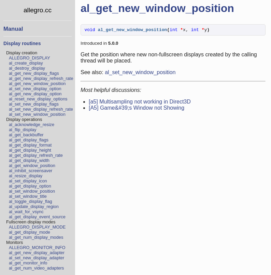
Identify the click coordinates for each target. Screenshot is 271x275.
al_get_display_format (30, 145)
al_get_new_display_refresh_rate (41, 78)
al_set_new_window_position (37, 114)
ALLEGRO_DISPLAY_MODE (37, 227)
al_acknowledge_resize (31, 124)
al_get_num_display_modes (36, 237)
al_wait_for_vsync (26, 211)
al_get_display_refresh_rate (36, 155)
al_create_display (26, 63)
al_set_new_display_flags (34, 104)
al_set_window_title (28, 196)
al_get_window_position (32, 165)
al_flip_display (22, 129)
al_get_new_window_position (37, 83)
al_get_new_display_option (35, 93)
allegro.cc (38, 10)
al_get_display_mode (29, 232)
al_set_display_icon (28, 180)
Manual (13, 29)
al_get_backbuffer (26, 134)
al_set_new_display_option (35, 88)
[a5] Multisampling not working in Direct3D (140, 103)
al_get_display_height (30, 150)
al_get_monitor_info (28, 262)
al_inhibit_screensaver (30, 170)
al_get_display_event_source (37, 216)
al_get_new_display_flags (34, 73)
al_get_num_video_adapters (36, 268)
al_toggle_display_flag (30, 201)
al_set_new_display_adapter (36, 257)
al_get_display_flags (28, 139)
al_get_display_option (30, 186)
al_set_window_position (32, 191)
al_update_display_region (34, 206)
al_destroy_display (27, 68)
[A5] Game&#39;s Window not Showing (136, 109)
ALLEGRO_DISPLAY (29, 57)
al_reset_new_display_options (38, 98)
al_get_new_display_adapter (37, 252)
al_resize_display (25, 175)
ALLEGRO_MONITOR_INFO (37, 247)
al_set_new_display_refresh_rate (41, 109)
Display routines (22, 43)
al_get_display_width (29, 160)
